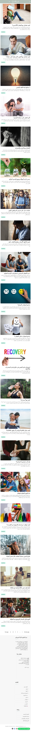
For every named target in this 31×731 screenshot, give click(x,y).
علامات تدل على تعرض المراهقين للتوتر (19, 210)
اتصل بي (26, 703)
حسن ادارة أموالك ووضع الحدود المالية (19, 179)
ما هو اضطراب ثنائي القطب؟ (22, 336)
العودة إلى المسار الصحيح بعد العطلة (20, 619)
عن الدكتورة (25, 695)
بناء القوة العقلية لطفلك (23, 493)
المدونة (26, 701)
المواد (27, 691)
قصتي (26, 697)
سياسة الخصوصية (26, 716)
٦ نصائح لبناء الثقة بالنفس (23, 87)
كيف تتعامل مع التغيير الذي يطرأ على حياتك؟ (18, 57)
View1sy (25, 726)
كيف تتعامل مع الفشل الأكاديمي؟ (21, 25)
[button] (24, 729)
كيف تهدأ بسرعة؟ (25, 400)
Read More (3, 62)
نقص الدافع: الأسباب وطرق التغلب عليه (19, 242)
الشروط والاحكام (26, 720)
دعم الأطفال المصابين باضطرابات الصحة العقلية (17, 273)
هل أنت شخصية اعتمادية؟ (23, 462)
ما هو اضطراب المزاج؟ (24, 305)
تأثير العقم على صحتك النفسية (22, 118)
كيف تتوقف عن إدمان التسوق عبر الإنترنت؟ (18, 525)
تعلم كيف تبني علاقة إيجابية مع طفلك (20, 588)
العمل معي (26, 686)
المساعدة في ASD (24, 693)
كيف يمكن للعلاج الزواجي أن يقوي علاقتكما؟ (18, 430)
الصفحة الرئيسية (26, 714)
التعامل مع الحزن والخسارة (22, 148)
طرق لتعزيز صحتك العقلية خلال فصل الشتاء (18, 556)
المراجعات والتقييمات (25, 718)
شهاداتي (26, 699)
